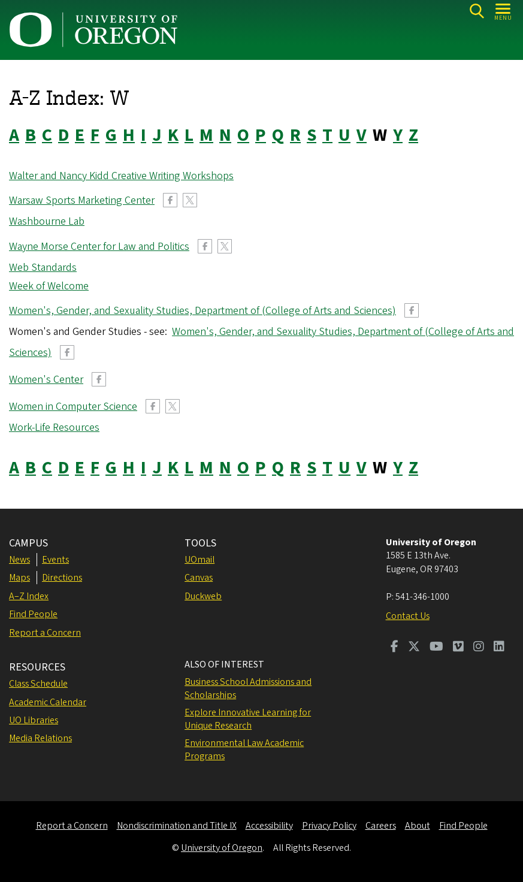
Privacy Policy (329, 825)
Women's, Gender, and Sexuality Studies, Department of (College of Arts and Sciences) (202, 310)
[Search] (476, 11)
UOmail (199, 559)
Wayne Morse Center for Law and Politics (99, 246)
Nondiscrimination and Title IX (177, 825)
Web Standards (43, 267)
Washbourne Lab (46, 221)
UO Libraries (33, 720)
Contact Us (408, 616)
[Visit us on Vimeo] (458, 647)
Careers (380, 825)
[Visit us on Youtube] (436, 647)
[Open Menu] (503, 11)
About (417, 825)
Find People (33, 614)
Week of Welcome (49, 286)
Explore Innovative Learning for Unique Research (248, 719)
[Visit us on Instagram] (478, 647)
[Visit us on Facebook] (394, 647)
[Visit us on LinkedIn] (499, 647)
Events (55, 559)
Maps (19, 577)
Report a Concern (45, 632)
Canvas (199, 577)
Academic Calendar (47, 702)
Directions (62, 577)
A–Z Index (29, 596)
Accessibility (269, 825)
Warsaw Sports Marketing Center (82, 200)
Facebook (170, 200)
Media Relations (40, 738)
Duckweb (203, 596)
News (19, 559)
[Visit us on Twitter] (414, 647)
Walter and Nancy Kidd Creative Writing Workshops (121, 175)
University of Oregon (221, 847)
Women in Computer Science (73, 406)
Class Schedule (38, 683)
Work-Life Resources (54, 427)
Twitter (190, 200)
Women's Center (46, 379)
